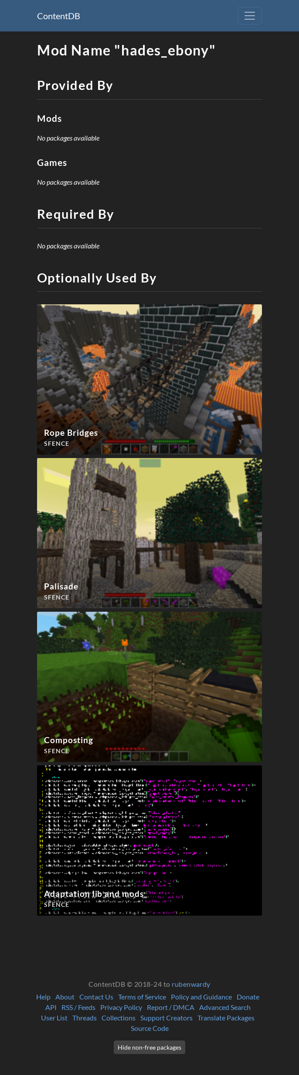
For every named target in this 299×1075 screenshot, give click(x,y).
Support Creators (166, 1017)
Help (43, 996)
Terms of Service (142, 996)
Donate (248, 996)
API (51, 1007)
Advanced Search (225, 1007)
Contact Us (96, 996)
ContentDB (58, 15)
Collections (119, 1017)
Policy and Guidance (201, 996)
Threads (84, 1017)
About (65, 996)
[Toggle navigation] (250, 15)
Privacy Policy (121, 1007)
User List (54, 1017)
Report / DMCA (170, 1007)
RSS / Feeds (78, 1007)
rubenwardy (191, 984)
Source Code (150, 1028)
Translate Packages (226, 1017)
